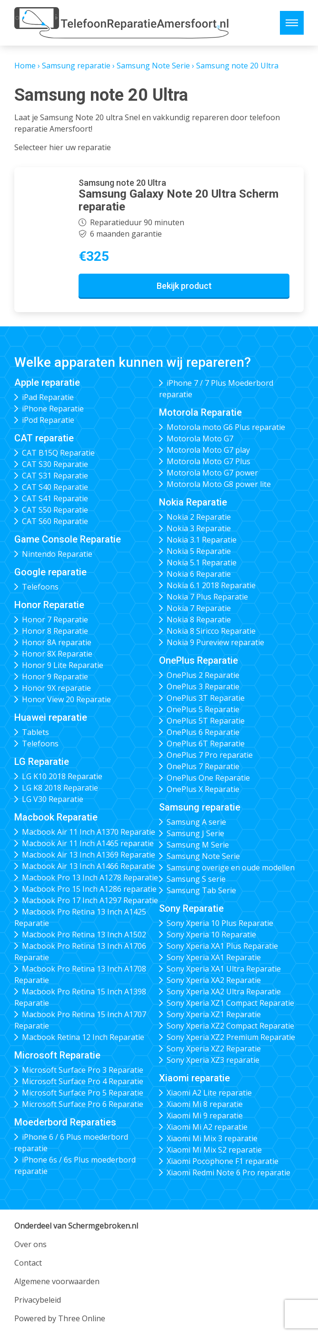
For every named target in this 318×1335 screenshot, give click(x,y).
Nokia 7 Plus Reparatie (207, 596)
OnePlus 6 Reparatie (203, 732)
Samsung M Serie (198, 844)
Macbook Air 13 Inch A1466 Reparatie (88, 866)
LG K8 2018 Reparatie (60, 787)
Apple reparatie (47, 382)
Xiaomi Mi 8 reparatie (205, 1104)
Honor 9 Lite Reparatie (62, 665)
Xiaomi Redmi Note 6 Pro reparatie (228, 1172)
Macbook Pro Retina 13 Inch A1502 (84, 934)
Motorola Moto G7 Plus (208, 461)
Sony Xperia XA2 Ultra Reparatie (224, 991)
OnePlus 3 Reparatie (203, 686)
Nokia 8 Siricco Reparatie (211, 631)
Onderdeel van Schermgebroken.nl (76, 1226)
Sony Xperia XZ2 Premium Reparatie (231, 1037)
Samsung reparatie (76, 65)
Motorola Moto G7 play (208, 450)
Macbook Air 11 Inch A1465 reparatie (88, 843)
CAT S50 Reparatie (55, 510)
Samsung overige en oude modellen (231, 867)
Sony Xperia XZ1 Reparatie (214, 1014)
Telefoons (40, 587)
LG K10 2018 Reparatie (62, 776)
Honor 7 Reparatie (55, 619)
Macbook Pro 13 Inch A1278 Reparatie (90, 877)
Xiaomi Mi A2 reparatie (207, 1127)
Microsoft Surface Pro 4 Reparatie (82, 1081)
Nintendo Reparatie (57, 554)
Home (25, 65)
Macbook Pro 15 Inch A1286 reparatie (89, 889)
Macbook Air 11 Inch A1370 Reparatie (88, 832)
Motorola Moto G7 (200, 438)
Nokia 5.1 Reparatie (202, 562)
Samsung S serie (196, 879)
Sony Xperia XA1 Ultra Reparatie (224, 968)
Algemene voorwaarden (56, 1281)
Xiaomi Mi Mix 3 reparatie (212, 1138)
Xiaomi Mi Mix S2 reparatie (214, 1149)
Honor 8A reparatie (56, 642)
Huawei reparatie (50, 717)
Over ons (30, 1244)
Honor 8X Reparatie (57, 653)
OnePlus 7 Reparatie (203, 766)
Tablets (35, 732)
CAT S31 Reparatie (55, 475)
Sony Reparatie (191, 908)
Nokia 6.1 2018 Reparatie (211, 585)
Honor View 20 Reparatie (66, 699)
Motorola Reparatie (200, 412)
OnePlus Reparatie (198, 660)
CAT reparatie (44, 438)
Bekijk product (184, 286)
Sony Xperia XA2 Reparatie (214, 980)
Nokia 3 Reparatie (199, 528)
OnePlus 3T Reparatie (206, 698)
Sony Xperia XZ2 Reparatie (214, 1048)
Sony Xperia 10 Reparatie (211, 934)
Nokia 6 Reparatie (199, 574)
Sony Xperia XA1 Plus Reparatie (222, 946)
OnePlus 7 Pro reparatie (210, 755)
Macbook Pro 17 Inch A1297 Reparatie (90, 900)
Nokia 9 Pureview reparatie (215, 642)
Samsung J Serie (195, 833)
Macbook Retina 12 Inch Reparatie (83, 1037)
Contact (28, 1263)
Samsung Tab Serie (201, 890)
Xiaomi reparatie (194, 1078)
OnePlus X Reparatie (203, 789)
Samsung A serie (196, 822)
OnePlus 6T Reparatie (206, 743)
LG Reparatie (41, 761)
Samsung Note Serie (153, 65)
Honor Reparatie (49, 604)
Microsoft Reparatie (57, 1055)
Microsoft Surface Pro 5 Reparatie (82, 1092)
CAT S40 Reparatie (55, 487)
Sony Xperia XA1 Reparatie (214, 957)
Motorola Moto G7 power (212, 472)
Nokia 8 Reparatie (199, 619)
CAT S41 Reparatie (55, 498)
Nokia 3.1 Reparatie (202, 539)
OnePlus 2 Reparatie (203, 675)
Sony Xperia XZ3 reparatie (213, 1060)
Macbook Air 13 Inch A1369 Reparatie (88, 854)
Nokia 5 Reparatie (199, 551)
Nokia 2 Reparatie (199, 517)
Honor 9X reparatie (56, 688)
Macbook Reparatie (56, 817)
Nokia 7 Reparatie (199, 608)
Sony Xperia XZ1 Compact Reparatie (230, 1003)
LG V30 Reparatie (52, 799)
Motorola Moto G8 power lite (219, 484)
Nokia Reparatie (193, 502)
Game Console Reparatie (67, 539)
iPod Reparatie (48, 420)
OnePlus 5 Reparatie (203, 709)
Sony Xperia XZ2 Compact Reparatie (230, 1025)
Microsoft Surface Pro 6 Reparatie (82, 1104)
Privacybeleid (37, 1300)
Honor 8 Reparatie (55, 631)
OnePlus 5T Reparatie (206, 720)
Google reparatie (50, 572)
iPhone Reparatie (53, 408)
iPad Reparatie (48, 397)
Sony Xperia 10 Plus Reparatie (220, 923)
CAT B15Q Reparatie (58, 453)
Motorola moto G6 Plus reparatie (226, 427)
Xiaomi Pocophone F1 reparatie (222, 1161)
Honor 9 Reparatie (55, 676)
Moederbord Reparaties (65, 1122)
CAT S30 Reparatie (55, 464)
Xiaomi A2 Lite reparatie (209, 1092)
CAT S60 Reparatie (55, 521)
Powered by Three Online (59, 1318)
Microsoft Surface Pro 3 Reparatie (82, 1070)
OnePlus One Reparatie (208, 777)
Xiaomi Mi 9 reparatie (205, 1115)
